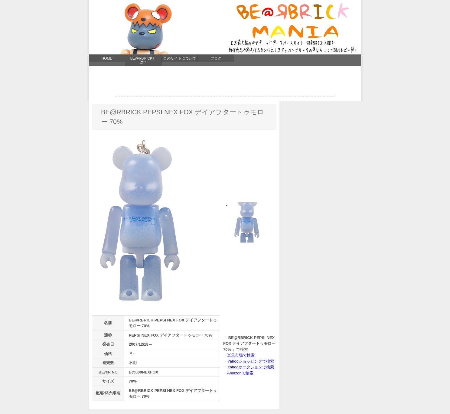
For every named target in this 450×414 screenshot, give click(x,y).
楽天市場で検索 (241, 355)
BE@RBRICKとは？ (143, 60)
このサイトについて (179, 58)
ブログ (215, 58)
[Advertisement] (225, 82)
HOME (107, 58)
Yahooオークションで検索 (250, 367)
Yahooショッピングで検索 (250, 361)
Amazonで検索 (240, 373)
